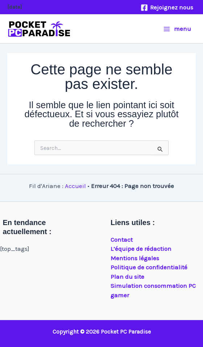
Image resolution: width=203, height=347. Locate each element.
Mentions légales (135, 258)
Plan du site (127, 276)
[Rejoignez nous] (167, 7)
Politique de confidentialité (149, 267)
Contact (122, 239)
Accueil (75, 185)
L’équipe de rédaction (141, 248)
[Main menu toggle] (177, 29)
